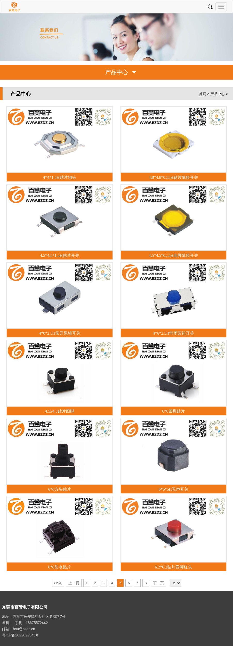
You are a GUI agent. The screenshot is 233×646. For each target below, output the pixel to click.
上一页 (73, 583)
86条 (58, 583)
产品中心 (217, 94)
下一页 (158, 583)
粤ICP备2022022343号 (20, 635)
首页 (202, 94)
